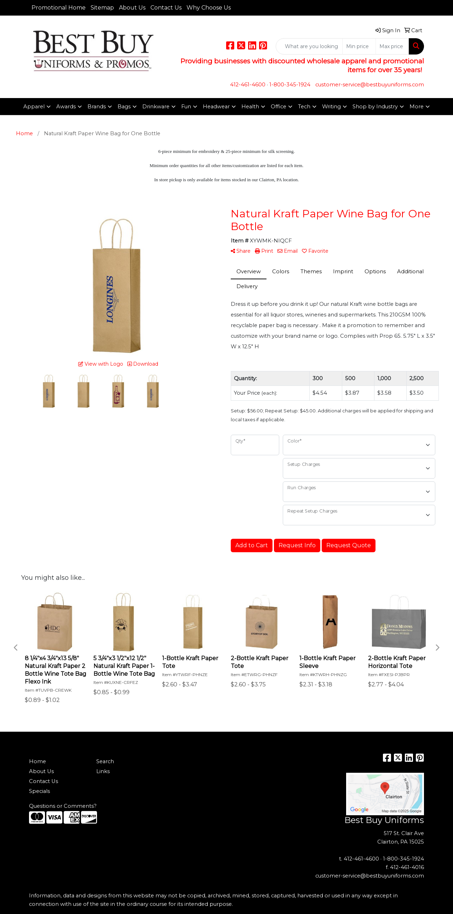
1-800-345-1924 (289, 84)
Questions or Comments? (63, 806)
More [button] (416, 106)
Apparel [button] (34, 106)
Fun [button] (186, 106)
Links (103, 771)
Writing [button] (331, 106)
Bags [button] (124, 106)
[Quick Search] (309, 46)
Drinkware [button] (156, 106)
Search (105, 761)
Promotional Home (58, 7)
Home (37, 761)
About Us (132, 7)
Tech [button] (304, 106)
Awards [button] (66, 106)
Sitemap (102, 7)
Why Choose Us (209, 7)
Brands (96, 106)
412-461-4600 (247, 84)
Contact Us (166, 7)
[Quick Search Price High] (392, 46)
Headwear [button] (216, 106)
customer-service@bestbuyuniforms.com (369, 84)
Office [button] (278, 106)
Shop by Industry (375, 106)
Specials (39, 791)
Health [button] (250, 106)
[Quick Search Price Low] (359, 46)
